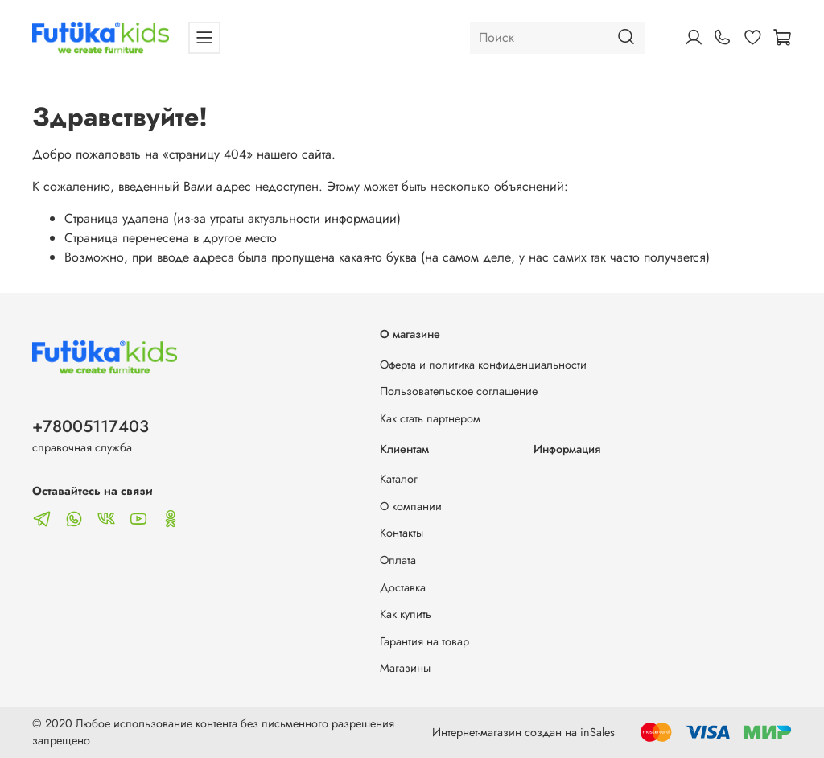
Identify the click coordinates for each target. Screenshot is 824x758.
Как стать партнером (430, 418)
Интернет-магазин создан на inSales (523, 732)
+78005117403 (90, 426)
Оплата (398, 560)
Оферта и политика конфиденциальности (483, 364)
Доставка (403, 587)
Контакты (401, 533)
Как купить (405, 614)
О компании (411, 506)
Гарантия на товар (424, 641)
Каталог (399, 479)
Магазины (405, 668)
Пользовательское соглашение (459, 391)
